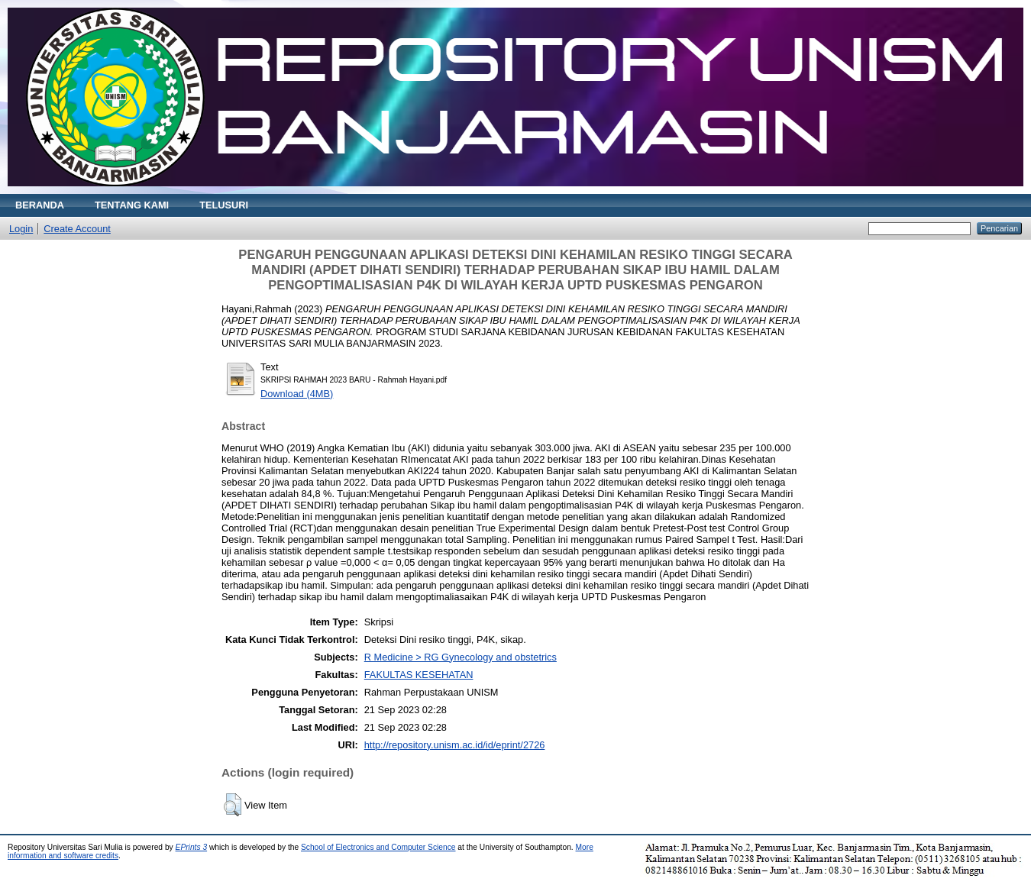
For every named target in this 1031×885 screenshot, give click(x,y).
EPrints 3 (192, 847)
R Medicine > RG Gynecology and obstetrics (460, 657)
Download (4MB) (296, 393)
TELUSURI (223, 205)
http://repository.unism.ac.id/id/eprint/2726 (454, 745)
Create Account (77, 228)
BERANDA (39, 205)
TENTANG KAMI (132, 205)
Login (21, 228)
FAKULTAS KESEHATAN (418, 674)
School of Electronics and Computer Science (378, 847)
